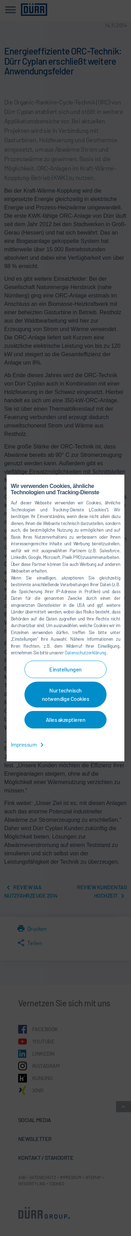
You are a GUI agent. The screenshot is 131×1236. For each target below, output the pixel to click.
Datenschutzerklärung (86, 652)
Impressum (28, 744)
